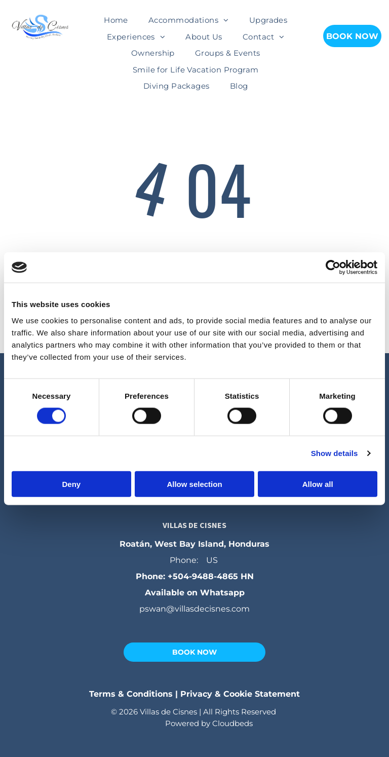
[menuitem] (116, 20)
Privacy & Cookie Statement (240, 694)
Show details (334, 453)
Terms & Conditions (131, 694)
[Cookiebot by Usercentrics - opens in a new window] (333, 267)
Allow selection (194, 483)
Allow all (317, 483)
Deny (71, 483)
